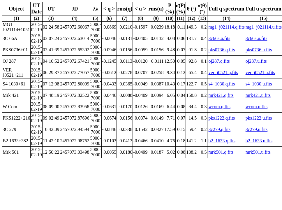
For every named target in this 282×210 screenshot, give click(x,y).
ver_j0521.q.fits (223, 72)
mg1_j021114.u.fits (264, 26)
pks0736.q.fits (222, 49)
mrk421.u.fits (258, 95)
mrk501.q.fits (221, 152)
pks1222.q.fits (222, 118)
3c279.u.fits (257, 129)
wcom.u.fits (257, 106)
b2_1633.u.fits (259, 140)
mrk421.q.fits (221, 95)
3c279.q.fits (220, 129)
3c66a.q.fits (219, 38)
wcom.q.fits (220, 106)
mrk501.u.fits (258, 152)
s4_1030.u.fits (259, 83)
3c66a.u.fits (256, 38)
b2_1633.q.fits (222, 140)
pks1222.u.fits (259, 118)
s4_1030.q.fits (222, 83)
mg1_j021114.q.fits (227, 26)
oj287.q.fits (219, 61)
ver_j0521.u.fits (260, 72)
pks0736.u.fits (259, 49)
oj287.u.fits (256, 61)
